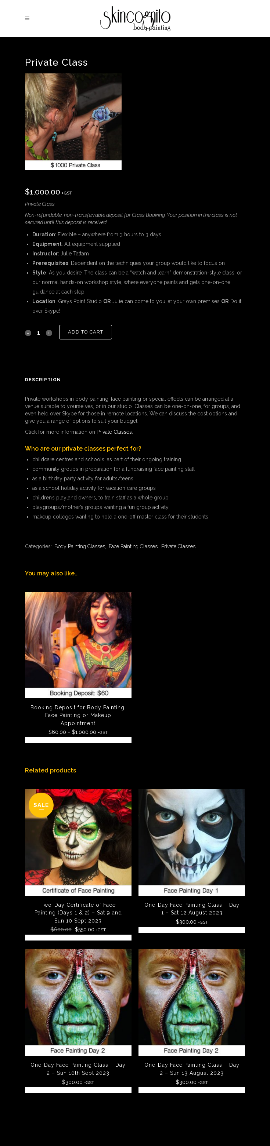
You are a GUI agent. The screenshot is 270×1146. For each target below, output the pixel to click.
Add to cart (85, 332)
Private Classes (114, 432)
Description (43, 379)
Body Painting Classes (79, 546)
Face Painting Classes (133, 546)
